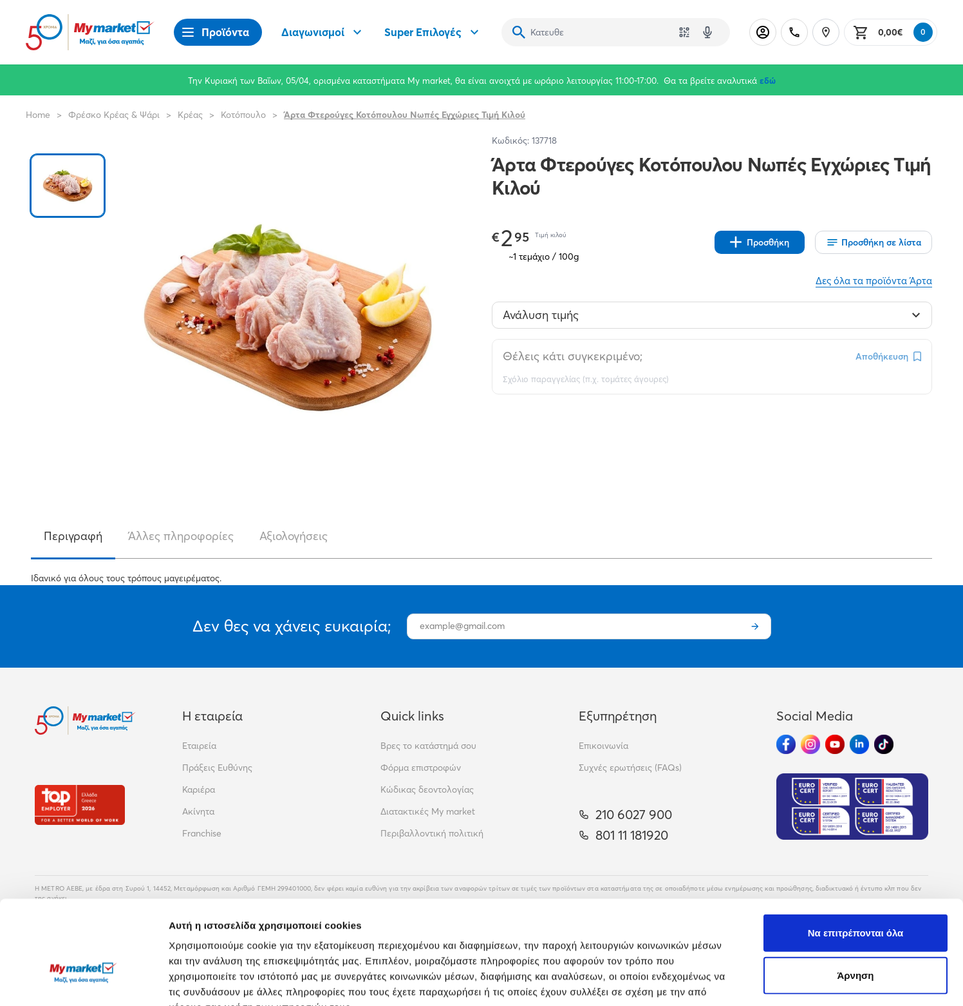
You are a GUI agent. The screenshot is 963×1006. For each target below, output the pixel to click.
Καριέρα (198, 789)
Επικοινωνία (603, 745)
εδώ (768, 80)
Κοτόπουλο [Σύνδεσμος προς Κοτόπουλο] (243, 115)
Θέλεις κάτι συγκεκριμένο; (572, 356)
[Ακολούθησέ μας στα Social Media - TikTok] (883, 744)
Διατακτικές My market (427, 811)
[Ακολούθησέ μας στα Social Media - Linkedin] (859, 744)
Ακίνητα (198, 811)
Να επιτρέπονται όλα (856, 853)
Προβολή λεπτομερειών (764, 980)
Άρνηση (855, 896)
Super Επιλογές (433, 32)
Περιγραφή (73, 535)
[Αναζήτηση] (518, 32)
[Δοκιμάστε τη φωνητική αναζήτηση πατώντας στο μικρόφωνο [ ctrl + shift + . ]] (707, 32)
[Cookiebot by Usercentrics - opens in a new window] (83, 981)
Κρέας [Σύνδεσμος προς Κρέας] (190, 115)
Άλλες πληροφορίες (181, 535)
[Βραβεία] (80, 804)
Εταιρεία (199, 745)
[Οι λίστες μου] (873, 242)
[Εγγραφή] (755, 626)
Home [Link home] (38, 115)
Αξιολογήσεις (293, 535)
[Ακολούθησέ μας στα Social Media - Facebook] (786, 744)
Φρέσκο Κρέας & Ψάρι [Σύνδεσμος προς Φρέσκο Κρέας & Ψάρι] (114, 115)
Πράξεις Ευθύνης (217, 767)
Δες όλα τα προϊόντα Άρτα (874, 280)
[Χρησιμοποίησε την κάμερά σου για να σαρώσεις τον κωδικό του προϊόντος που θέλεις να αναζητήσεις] (684, 32)
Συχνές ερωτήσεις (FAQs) (630, 767)
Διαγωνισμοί (323, 32)
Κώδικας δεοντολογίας (427, 789)
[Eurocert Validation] (852, 806)
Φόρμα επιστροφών (420, 767)
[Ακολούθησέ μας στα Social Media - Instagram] (810, 744)
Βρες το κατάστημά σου (428, 745)
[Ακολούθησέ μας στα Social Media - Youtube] (835, 744)
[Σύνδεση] (762, 32)
